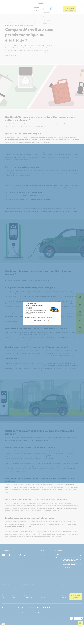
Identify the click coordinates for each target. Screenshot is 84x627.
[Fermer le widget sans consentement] (30, 303)
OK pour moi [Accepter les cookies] (51, 323)
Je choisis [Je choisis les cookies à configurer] (32, 323)
